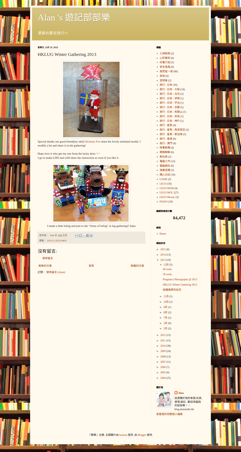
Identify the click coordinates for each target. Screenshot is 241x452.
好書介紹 (165, 62)
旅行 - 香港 (166, 138)
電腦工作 (165, 161)
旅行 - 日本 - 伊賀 (170, 98)
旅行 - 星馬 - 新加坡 (171, 134)
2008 (163, 356)
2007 (163, 361)
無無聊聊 (165, 152)
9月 (165, 307)
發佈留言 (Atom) (55, 272)
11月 (166, 296)
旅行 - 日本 (166, 84)
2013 (163, 260)
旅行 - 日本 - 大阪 (170, 89)
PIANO (164, 201)
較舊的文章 (137, 265)
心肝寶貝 (165, 58)
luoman (123, 435)
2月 (165, 328)
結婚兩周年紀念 (172, 289)
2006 (163, 367)
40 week (167, 269)
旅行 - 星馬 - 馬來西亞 (172, 129)
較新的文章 (45, 265)
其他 (162, 76)
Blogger (142, 435)
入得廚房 (165, 53)
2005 (163, 372)
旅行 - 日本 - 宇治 (170, 102)
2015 (163, 249)
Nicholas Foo (92, 141)
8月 (165, 312)
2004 (163, 378)
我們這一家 (166, 71)
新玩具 (164, 156)
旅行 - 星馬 (166, 125)
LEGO (50, 240)
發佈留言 (47, 258)
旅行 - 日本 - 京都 (170, 107)
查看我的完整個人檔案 (169, 414)
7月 (165, 317)
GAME (163, 179)
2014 (163, 254)
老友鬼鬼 (165, 66)
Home (163, 233)
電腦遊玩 (165, 165)
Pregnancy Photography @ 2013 (180, 279)
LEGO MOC (61, 240)
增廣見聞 (165, 170)
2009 (163, 351)
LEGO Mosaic (167, 197)
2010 (163, 345)
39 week (167, 274)
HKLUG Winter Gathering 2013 (180, 284)
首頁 (91, 265)
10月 (166, 301)
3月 (165, 323)
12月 (166, 264)
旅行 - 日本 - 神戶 (170, 120)
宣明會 (164, 80)
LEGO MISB (167, 188)
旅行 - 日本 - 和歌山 (171, 111)
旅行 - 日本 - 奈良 (170, 116)
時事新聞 (165, 147)
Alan (181, 393)
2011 (163, 340)
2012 (163, 335)
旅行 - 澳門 (166, 143)
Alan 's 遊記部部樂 (74, 17)
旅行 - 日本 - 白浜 (170, 93)
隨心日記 (165, 174)
